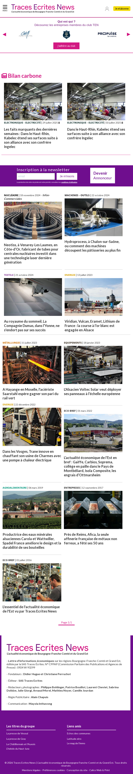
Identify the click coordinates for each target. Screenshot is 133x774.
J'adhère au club (66, 45)
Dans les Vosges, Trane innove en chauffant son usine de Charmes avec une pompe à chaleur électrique (32, 455)
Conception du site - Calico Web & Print (88, 770)
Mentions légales (31, 770)
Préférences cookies (53, 770)
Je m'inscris (67, 176)
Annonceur (102, 175)
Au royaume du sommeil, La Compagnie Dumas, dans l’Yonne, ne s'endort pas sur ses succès (32, 325)
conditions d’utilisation (69, 182)
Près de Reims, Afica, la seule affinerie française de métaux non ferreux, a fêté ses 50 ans (90, 538)
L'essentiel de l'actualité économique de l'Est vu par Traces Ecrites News (31, 609)
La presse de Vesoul (17, 733)
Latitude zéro (74, 738)
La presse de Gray (16, 738)
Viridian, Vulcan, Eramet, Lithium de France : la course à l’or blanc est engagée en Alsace (92, 325)
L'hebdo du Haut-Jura (17, 748)
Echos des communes (78, 733)
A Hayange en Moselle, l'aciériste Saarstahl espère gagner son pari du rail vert (30, 393)
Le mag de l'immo (76, 743)
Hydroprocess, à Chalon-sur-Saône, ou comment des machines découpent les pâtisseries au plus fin (93, 245)
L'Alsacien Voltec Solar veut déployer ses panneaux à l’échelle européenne (92, 391)
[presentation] (4, 35)
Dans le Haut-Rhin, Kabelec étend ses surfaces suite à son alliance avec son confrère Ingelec (96, 133)
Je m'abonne (122, 8)
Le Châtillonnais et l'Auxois (20, 744)
